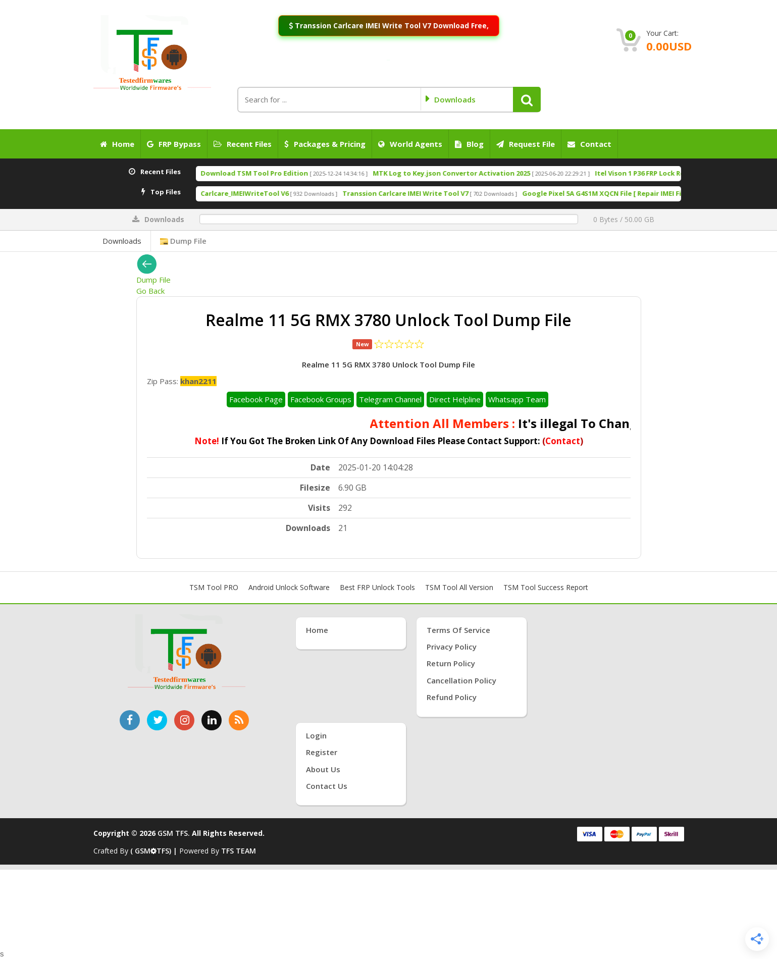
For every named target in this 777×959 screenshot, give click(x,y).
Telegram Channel (390, 399)
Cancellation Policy (461, 680)
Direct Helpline (455, 399)
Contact (589, 144)
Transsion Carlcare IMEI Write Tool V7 (448, 193)
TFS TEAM (238, 851)
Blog (469, 144)
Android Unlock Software (289, 587)
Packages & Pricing (325, 144)
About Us (323, 769)
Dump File (183, 241)
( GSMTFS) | (154, 851)
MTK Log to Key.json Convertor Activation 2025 (495, 173)
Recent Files (243, 144)
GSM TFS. (174, 833)
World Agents (410, 144)
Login (316, 735)
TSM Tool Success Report (545, 587)
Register (321, 752)
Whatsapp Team (517, 399)
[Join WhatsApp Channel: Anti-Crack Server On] (388, 60)
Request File (525, 144)
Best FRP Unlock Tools (377, 587)
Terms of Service (458, 630)
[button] (527, 99)
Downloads (121, 241)
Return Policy (451, 663)
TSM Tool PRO (213, 587)
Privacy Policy (452, 647)
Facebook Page (256, 399)
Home (117, 144)
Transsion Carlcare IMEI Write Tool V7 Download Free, (388, 25)
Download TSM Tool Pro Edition (297, 173)
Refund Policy (452, 697)
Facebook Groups (320, 399)
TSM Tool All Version (459, 587)
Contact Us (326, 786)
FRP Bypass (174, 144)
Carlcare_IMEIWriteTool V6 (288, 193)
